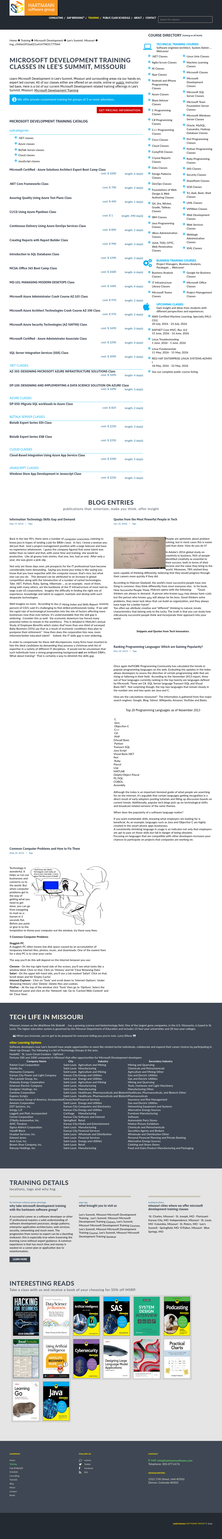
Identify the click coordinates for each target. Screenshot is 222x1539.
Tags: (30, 523)
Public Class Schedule (116, 17)
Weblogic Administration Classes (195, 238)
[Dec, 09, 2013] (121, 651)
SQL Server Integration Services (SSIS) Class (39, 353)
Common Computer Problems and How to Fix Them (45, 848)
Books (12, 1495)
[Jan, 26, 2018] (120, 523)
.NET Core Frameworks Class (29, 184)
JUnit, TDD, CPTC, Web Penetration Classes (163, 246)
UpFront (58, 1054)
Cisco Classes (160, 139)
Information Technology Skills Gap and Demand (42, 519)
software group (189, 1523)
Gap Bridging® (16, 1468)
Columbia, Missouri (166, 1223)
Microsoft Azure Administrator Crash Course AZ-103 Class (49, 296)
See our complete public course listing (175, 371)
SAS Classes (194, 168)
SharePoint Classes (198, 180)
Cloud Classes (160, 145)
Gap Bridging (75, 17)
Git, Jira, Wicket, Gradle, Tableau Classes (162, 207)
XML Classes (194, 248)
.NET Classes (160, 56)
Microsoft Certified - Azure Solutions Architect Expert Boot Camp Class (58, 170)
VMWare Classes (197, 208)
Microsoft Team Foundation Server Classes (198, 105)
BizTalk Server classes (31, 149)
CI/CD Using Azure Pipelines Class (33, 212)
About (138, 17)
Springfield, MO (169, 1227)
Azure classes (26, 143)
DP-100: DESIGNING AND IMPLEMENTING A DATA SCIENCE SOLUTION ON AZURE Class (69, 385)
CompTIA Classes (162, 151)
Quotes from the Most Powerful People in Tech (145, 519)
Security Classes (196, 174)
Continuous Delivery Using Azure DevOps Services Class (48, 226)
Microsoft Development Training (56, 90)
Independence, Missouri (184, 1220)
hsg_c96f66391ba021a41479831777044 (35, 44)
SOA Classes (194, 186)
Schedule (14, 1472)
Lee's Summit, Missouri (81, 40)
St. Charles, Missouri (161, 1216)
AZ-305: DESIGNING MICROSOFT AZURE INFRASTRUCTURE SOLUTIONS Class (62, 371)
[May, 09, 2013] (17, 853)
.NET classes (25, 137)
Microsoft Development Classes (195, 82)
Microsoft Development (48, 40)
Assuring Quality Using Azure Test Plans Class (41, 198)
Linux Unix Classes (198, 56)
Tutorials (13, 1480)
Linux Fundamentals (164, 348)
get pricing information (119, 110)
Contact (151, 17)
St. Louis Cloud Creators (36, 1054)
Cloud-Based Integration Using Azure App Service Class (47, 455)
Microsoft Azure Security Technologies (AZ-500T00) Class (48, 324)
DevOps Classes (162, 183)
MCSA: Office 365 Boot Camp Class (33, 268)
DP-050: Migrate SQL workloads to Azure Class (41, 404)
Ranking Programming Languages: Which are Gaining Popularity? (158, 647)
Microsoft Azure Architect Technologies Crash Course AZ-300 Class (55, 310)
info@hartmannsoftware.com (175, 1460)
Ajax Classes (159, 74)
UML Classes (194, 202)
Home (13, 40)
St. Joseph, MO (185, 1216)
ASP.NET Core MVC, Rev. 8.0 (169, 329)
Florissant (202, 1216)
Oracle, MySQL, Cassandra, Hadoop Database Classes (198, 129)
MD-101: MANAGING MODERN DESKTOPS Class (42, 282)
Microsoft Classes (197, 72)
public (120, 82)
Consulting (56, 17)
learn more (20, 1259)
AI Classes (158, 68)
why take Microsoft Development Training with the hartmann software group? (38, 1207)
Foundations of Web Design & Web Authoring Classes (164, 193)
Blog (12, 1483)
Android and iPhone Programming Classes (164, 84)
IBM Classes (159, 217)
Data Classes (159, 167)
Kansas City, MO (158, 1220)
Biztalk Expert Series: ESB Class (31, 436)
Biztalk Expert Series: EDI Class (31, 422)
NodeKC (15, 1054)
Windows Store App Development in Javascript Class (45, 474)
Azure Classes (160, 94)
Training (93, 17)
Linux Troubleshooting (165, 339)
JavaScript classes (29, 161)
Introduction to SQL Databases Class (34, 254)
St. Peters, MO (189, 1223)
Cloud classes (26, 155)
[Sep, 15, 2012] (16, 523)
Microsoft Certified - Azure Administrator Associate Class (48, 339)
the (76, 604)
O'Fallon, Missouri (191, 1227)
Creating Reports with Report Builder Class (39, 240)
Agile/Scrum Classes (164, 62)
